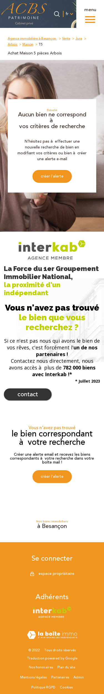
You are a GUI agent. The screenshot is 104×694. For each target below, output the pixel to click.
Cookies (66, 687)
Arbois (12, 44)
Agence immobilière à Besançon (32, 38)
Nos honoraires (41, 667)
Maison (27, 44)
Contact (27, 394)
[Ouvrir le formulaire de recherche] (57, 14)
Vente (66, 38)
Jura (78, 38)
